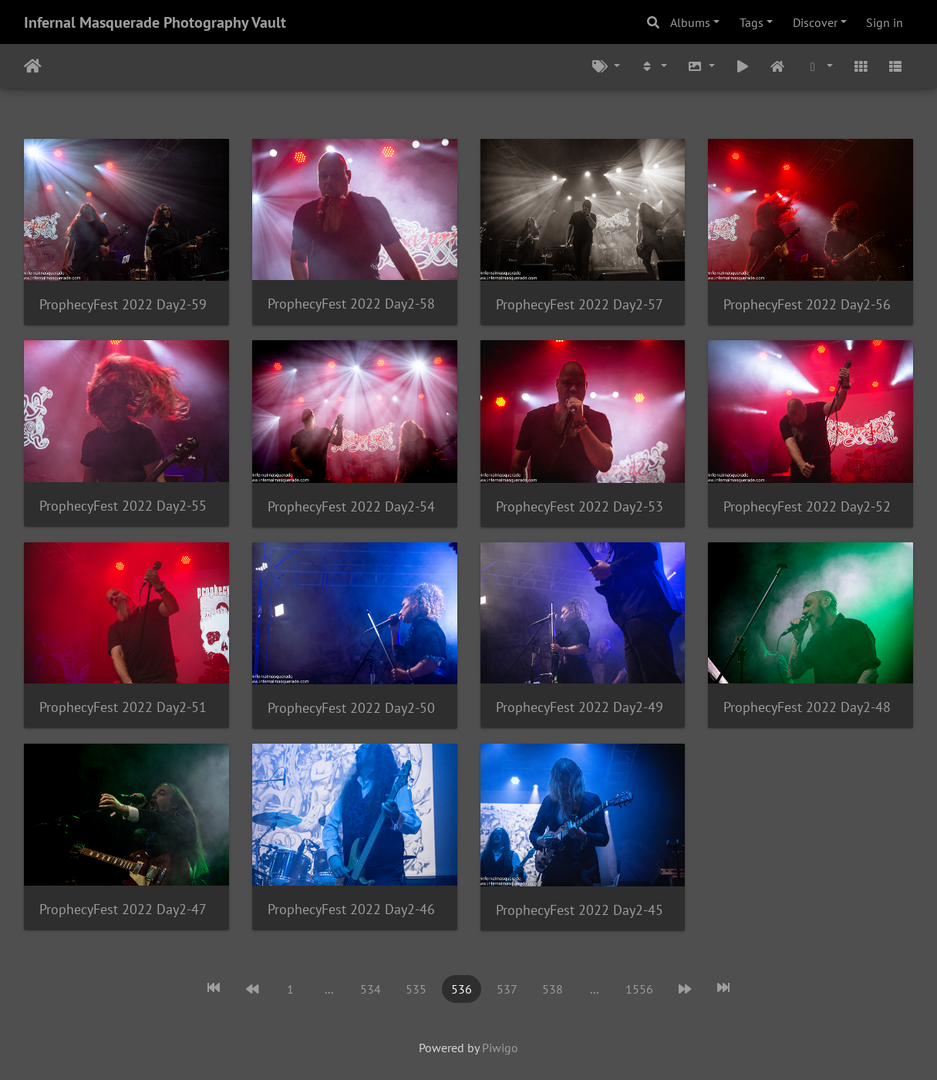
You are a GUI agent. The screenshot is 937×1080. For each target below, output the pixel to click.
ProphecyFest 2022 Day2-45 (579, 910)
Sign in (884, 22)
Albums (690, 22)
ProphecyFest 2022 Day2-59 (123, 304)
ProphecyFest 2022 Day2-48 (807, 707)
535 (416, 989)
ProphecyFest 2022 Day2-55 (123, 506)
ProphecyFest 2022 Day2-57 (579, 304)
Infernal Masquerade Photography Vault (155, 22)
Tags (751, 22)
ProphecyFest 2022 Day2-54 (351, 506)
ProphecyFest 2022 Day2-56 (807, 304)
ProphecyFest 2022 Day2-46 (351, 909)
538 (552, 989)
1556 (639, 989)
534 (370, 989)
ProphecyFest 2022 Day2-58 (351, 303)
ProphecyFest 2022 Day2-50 (351, 708)
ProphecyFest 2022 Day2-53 (579, 506)
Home (33, 66)
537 (507, 989)
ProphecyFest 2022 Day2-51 (123, 707)
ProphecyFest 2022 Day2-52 (807, 506)
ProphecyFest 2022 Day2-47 (123, 909)
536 (461, 989)
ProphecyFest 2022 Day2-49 (579, 707)
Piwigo (500, 1047)
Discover (815, 22)
